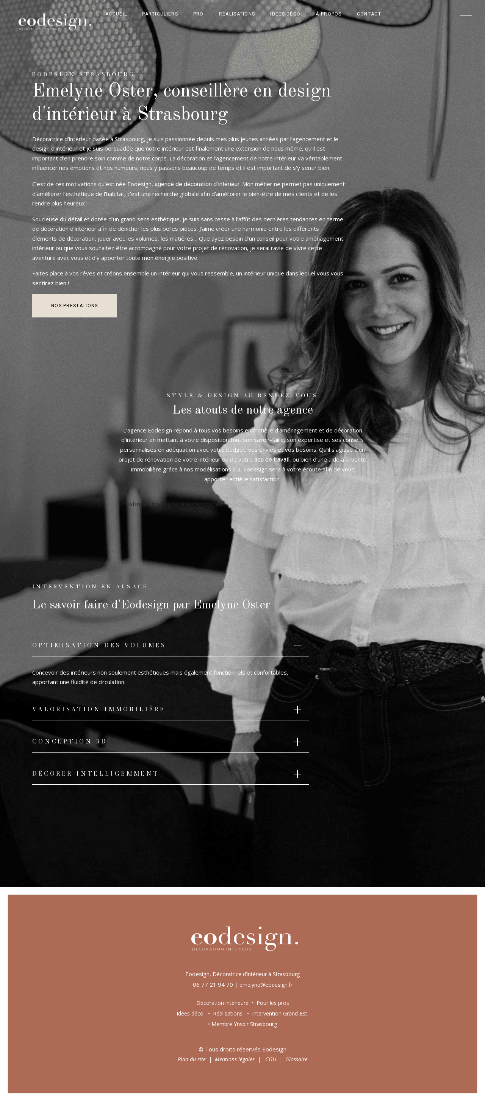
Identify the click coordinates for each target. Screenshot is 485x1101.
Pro (198, 14)
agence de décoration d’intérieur (197, 184)
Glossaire (296, 1059)
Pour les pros (272, 1002)
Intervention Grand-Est (279, 1013)
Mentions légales (235, 1059)
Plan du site (192, 1059)
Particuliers (160, 14)
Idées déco (285, 14)
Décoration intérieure (222, 1002)
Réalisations (237, 14)
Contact (369, 14)
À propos (328, 14)
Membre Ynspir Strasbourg (244, 1024)
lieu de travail (271, 459)
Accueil (116, 14)
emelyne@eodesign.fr (266, 984)
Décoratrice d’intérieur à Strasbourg (256, 974)
